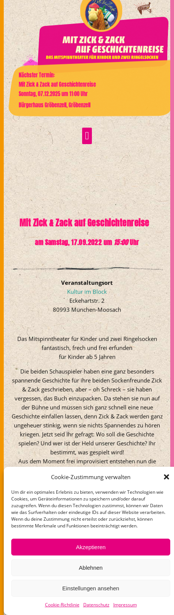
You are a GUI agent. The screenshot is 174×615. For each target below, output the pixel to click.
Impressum (125, 605)
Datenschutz (96, 605)
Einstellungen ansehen (90, 588)
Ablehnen (90, 567)
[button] (166, 477)
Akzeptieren (90, 547)
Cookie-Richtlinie (62, 605)
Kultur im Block (87, 309)
